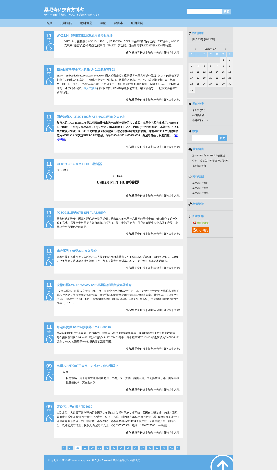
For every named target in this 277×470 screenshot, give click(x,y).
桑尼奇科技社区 (200, 183)
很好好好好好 (199, 165)
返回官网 (137, 23)
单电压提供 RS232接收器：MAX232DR (84, 327)
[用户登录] (197, 39)
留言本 (118, 23)
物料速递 (86, 23)
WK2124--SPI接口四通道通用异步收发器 (85, 35)
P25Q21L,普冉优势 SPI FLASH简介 (81, 212)
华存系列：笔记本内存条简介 (77, 251)
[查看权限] (209, 39)
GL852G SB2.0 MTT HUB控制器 (79, 164)
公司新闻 (66, 23)
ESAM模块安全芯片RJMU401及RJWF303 (86, 69)
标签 (103, 23)
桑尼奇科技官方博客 (64, 9)
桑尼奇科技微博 (200, 193)
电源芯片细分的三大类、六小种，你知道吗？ (87, 366)
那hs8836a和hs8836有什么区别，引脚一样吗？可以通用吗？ (223, 155)
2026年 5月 (211, 49)
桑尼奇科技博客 (200, 188)
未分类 (198, 110)
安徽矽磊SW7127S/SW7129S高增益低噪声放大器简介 (94, 285)
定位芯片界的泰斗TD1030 (74, 406)
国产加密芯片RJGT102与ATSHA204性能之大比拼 (91, 116)
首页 (49, 23)
